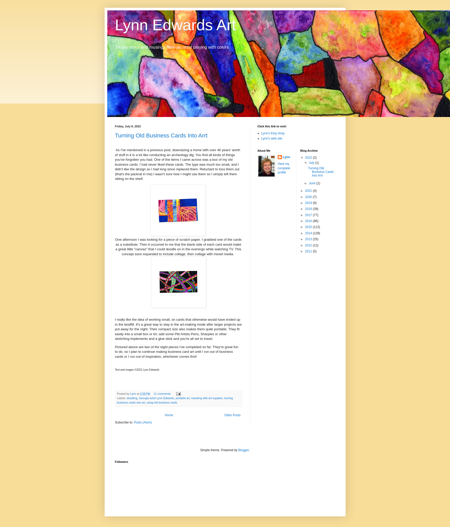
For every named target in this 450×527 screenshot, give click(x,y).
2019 (309, 203)
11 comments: (163, 393)
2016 (309, 221)
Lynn (286, 157)
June (312, 183)
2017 (309, 215)
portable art (183, 398)
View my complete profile (284, 168)
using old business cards (162, 402)
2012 (309, 245)
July (312, 163)
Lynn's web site (271, 138)
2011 (309, 251)
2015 (309, 227)
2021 (309, 191)
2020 (309, 197)
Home (169, 415)
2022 (309, 157)
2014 (309, 233)
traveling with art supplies (207, 398)
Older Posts (232, 415)
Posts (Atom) (143, 422)
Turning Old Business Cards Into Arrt (161, 135)
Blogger (243, 450)
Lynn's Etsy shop (273, 133)
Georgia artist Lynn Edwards (156, 398)
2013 (309, 239)
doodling (132, 398)
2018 (309, 209)
